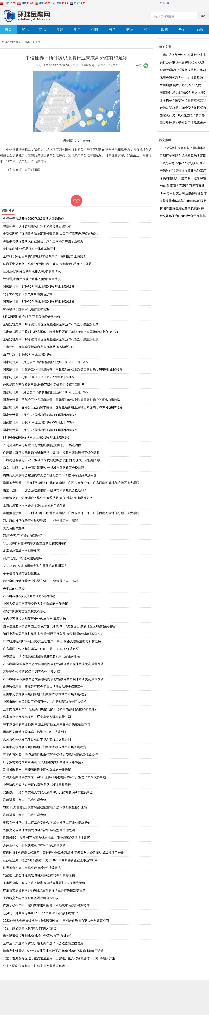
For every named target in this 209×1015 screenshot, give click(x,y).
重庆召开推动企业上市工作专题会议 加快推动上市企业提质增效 (46, 822)
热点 (42, 29)
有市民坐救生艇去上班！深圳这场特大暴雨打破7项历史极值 (44, 883)
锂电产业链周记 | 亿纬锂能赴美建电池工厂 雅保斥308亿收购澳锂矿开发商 (53, 950)
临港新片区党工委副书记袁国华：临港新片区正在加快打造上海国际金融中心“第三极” (61, 331)
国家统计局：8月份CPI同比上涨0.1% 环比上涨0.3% (38, 286)
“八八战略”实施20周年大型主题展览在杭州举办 (35, 543)
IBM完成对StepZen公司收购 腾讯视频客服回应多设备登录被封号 (183, 163)
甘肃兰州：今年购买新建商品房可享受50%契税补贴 (38, 347)
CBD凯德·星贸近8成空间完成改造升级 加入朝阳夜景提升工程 (45, 807)
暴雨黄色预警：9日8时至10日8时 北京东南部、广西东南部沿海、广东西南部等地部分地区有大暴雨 (71, 482)
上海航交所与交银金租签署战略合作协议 (31, 898)
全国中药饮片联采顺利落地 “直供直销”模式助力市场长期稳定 (44, 694)
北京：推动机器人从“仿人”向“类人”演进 (30, 928)
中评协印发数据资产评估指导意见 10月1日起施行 (37, 784)
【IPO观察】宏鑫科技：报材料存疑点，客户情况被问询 (182, 148)
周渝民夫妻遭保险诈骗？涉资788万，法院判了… (36, 732)
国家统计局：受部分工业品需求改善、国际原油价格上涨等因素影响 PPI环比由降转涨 (61, 399)
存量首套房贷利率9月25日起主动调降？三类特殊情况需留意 (44, 890)
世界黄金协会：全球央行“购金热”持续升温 (32, 867)
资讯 (25, 29)
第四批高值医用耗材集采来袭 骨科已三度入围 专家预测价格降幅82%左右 (53, 633)
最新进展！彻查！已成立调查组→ (26, 800)
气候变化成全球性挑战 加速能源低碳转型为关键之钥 (39, 830)
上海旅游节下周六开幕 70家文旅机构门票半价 (34, 505)
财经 (129, 29)
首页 (8, 29)
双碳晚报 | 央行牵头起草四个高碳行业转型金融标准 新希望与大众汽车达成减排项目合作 (63, 852)
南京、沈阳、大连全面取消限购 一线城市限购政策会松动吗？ (45, 467)
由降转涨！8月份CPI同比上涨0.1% (27, 354)
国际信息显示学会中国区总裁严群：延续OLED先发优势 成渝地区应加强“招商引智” (59, 626)
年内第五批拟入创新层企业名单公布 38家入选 (34, 618)
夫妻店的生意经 (14, 528)
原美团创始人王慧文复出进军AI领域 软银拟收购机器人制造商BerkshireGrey (183, 178)
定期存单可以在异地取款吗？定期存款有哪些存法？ (183, 156)
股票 (164, 29)
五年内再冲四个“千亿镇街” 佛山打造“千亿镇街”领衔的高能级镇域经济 (50, 709)
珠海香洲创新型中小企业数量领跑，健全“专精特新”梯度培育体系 (47, 264)
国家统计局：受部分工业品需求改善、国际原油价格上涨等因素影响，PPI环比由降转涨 (62, 369)
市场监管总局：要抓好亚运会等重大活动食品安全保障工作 (43, 686)
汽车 (147, 29)
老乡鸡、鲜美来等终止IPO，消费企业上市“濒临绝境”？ (40, 913)
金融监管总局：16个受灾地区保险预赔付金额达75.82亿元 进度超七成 (51, 324)
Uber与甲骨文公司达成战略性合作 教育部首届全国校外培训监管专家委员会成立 (183, 193)
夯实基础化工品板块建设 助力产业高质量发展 (34, 845)
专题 (60, 29)
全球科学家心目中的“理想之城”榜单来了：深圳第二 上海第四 (44, 256)
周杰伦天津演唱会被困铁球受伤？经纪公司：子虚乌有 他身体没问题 (50, 475)
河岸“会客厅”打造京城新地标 (22, 535)
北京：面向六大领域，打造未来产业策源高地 (34, 966)
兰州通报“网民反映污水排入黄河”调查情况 (32, 271)
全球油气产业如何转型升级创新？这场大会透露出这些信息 (43, 943)
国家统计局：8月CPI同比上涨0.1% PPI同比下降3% (38, 377)
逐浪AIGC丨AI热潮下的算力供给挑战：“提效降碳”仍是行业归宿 (46, 837)
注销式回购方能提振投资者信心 (24, 611)
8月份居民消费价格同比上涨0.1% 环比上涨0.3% (36, 437)
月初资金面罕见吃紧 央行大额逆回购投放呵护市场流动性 (42, 445)
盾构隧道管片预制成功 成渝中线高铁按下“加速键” (37, 935)
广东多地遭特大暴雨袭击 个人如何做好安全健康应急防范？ (43, 762)
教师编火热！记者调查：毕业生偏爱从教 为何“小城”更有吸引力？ (48, 498)
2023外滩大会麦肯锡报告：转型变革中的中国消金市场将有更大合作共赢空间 (56, 920)
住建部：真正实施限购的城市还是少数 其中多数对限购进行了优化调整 (51, 452)
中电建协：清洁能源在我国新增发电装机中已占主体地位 (41, 656)
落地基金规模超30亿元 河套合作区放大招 (31, 671)
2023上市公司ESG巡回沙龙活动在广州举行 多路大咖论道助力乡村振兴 (52, 641)
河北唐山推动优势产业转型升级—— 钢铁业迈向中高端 (40, 520)
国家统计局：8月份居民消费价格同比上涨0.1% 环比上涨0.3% (45, 362)
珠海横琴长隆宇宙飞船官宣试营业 (26, 309)
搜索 (203, 15)
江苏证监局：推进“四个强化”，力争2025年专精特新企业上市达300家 (50, 860)
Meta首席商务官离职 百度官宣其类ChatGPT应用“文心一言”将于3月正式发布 (182, 186)
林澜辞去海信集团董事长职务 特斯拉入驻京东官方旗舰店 (182, 209)
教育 (112, 29)
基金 (181, 29)
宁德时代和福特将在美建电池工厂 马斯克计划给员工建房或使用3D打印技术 (183, 171)
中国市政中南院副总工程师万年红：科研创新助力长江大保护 (45, 701)
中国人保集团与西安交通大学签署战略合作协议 (35, 603)
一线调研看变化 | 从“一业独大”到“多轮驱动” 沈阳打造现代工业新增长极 (51, 460)
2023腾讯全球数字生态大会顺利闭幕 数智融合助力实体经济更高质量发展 (53, 664)
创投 (94, 29)
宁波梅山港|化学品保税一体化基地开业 (29, 248)
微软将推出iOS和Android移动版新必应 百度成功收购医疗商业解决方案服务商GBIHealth (183, 201)
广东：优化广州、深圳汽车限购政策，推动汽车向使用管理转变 (46, 905)
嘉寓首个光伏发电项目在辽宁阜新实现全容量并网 (37, 716)
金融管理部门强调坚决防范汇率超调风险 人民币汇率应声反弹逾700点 (51, 233)
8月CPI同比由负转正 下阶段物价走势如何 (31, 316)
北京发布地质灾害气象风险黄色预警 (27, 294)
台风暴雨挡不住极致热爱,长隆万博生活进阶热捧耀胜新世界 (43, 384)
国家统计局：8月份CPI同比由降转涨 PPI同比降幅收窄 (40, 415)
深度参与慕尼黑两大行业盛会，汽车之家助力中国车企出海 (43, 241)
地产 (77, 29)
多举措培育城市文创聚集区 (21, 550)
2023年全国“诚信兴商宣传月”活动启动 (29, 596)
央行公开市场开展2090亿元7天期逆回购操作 (33, 218)
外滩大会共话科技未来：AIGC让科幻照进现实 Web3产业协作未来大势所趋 (54, 777)
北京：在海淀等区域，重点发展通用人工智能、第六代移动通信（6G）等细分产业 (59, 958)
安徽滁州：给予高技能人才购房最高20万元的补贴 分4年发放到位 (48, 792)
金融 (199, 29)
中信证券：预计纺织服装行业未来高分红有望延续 (37, 226)
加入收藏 (164, 3)
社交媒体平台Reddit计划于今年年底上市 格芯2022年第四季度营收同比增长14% (183, 216)
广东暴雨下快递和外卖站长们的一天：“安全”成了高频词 (41, 649)
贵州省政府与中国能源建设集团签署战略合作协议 (37, 769)
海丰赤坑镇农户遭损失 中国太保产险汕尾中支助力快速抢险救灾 (46, 724)
